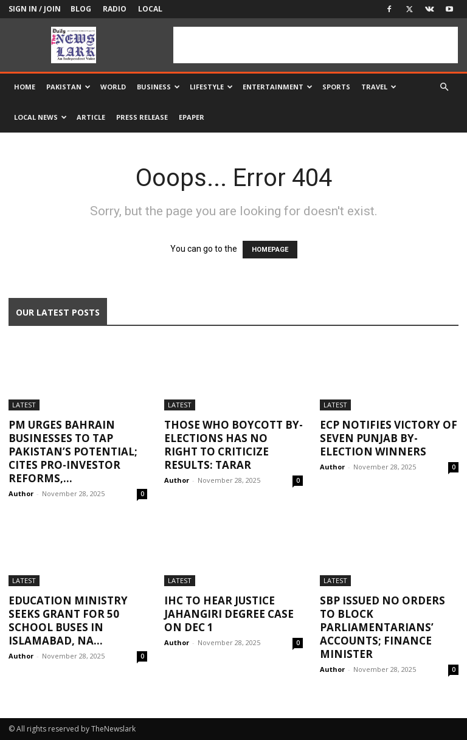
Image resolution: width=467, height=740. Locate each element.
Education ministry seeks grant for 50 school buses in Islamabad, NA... (68, 620)
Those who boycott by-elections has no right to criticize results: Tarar (233, 445)
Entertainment (278, 86)
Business (158, 86)
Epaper (191, 117)
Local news (40, 117)
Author (21, 493)
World (113, 86)
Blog (81, 9)
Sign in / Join (35, 9)
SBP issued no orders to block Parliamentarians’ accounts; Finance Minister (382, 627)
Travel (378, 86)
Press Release (142, 117)
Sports (336, 86)
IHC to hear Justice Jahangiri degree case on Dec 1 (229, 613)
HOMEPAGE (270, 250)
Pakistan (68, 86)
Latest (24, 404)
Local (150, 9)
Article (91, 117)
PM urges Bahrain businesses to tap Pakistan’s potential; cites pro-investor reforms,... (73, 451)
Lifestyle (211, 86)
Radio (114, 9)
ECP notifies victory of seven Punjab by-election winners (388, 438)
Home (24, 86)
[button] (443, 87)
